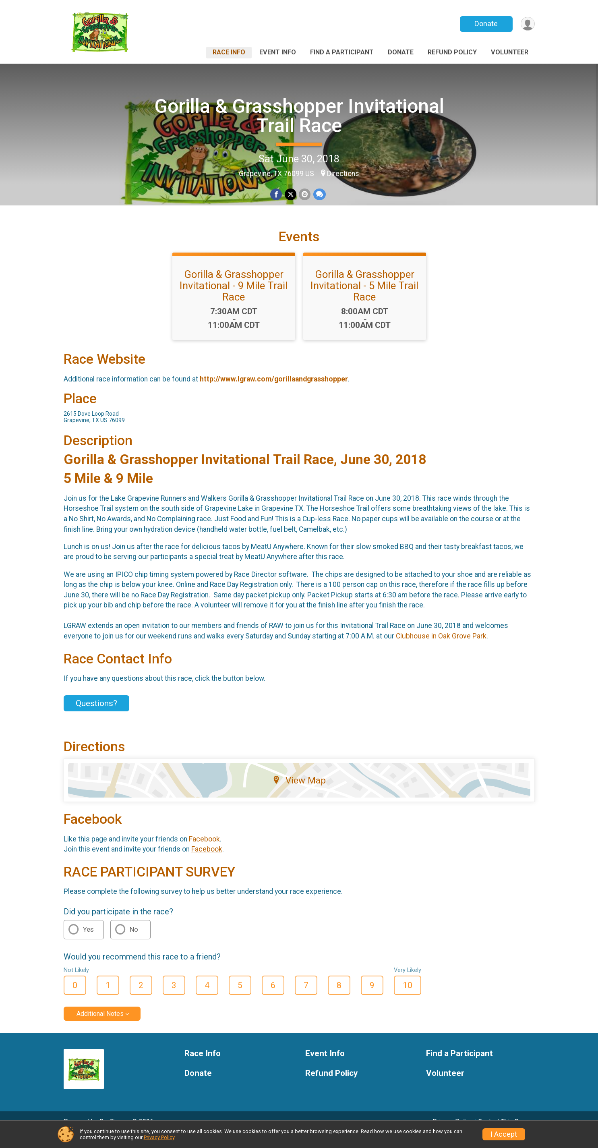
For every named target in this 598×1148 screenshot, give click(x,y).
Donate (485, 23)
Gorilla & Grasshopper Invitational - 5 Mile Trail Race (364, 297)
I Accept (503, 1134)
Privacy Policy (159, 1137)
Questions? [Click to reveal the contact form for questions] (96, 714)
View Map (299, 791)
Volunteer (509, 52)
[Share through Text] (319, 194)
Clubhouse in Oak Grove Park (441, 647)
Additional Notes (100, 1025)
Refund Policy (452, 52)
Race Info (229, 52)
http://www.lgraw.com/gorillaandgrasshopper (274, 390)
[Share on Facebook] (276, 194)
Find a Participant (342, 52)
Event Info (277, 52)
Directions (343, 174)
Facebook (204, 850)
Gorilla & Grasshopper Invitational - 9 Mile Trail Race (234, 297)
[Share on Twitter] (290, 194)
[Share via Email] (304, 194)
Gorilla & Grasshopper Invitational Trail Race (299, 116)
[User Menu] (527, 24)
